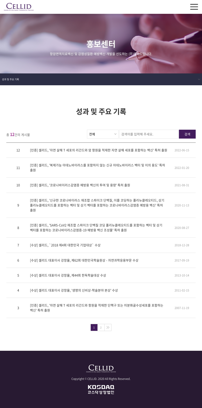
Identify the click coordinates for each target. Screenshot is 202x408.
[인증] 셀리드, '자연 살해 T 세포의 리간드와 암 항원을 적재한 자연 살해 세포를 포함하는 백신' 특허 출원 (98, 150)
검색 (187, 134)
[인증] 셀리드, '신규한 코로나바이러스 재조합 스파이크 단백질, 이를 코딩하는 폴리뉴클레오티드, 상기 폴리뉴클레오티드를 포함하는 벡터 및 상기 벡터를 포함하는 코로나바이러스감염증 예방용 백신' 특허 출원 (97, 205)
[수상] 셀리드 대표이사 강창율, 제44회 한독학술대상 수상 (68, 275)
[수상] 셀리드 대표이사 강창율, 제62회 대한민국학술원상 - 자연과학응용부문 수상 (84, 260)
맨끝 (107, 327)
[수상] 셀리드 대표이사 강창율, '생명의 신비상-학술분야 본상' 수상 (74, 290)
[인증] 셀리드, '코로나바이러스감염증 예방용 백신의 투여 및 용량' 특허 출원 (80, 185)
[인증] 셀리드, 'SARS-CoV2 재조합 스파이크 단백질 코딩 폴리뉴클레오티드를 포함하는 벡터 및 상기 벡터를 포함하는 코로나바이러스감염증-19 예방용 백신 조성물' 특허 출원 (96, 228)
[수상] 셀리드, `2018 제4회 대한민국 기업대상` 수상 (65, 245)
